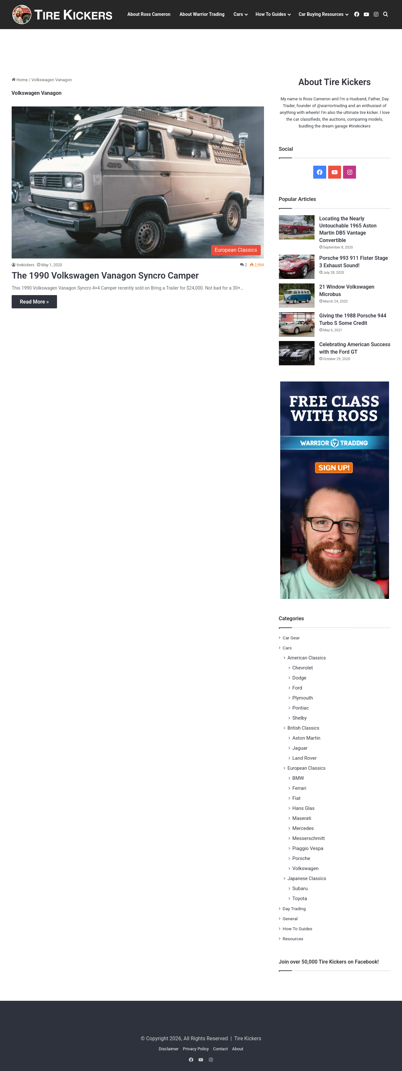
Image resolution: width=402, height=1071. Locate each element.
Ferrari (299, 788)
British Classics (303, 728)
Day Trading (294, 908)
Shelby (300, 718)
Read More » (34, 302)
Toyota (300, 898)
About (237, 1048)
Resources (293, 938)
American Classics (307, 657)
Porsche (301, 858)
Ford (297, 688)
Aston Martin (307, 738)
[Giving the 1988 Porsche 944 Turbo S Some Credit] (297, 324)
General (290, 918)
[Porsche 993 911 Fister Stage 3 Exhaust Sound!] (297, 267)
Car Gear (291, 637)
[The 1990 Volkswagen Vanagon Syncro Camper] (138, 182)
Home (20, 79)
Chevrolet (303, 668)
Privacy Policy (196, 1048)
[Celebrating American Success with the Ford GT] (297, 353)
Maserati (302, 818)
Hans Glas (304, 808)
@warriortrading (332, 105)
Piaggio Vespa (308, 848)
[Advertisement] (201, 50)
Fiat (297, 798)
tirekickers (25, 265)
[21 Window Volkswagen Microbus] (297, 295)
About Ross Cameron (148, 14)
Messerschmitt (309, 838)
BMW (298, 778)
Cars (238, 14)
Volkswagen (306, 868)
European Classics (307, 768)
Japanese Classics (307, 878)
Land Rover (305, 758)
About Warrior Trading (201, 14)
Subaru (300, 888)
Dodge (299, 678)
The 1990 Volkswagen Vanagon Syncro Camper (115, 275)
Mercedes (303, 828)
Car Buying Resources (321, 14)
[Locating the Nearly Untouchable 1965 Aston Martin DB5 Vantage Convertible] (297, 227)
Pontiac (301, 708)
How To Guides (271, 14)
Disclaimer (168, 1048)
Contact (220, 1048)
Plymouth (303, 698)
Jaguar (300, 748)
